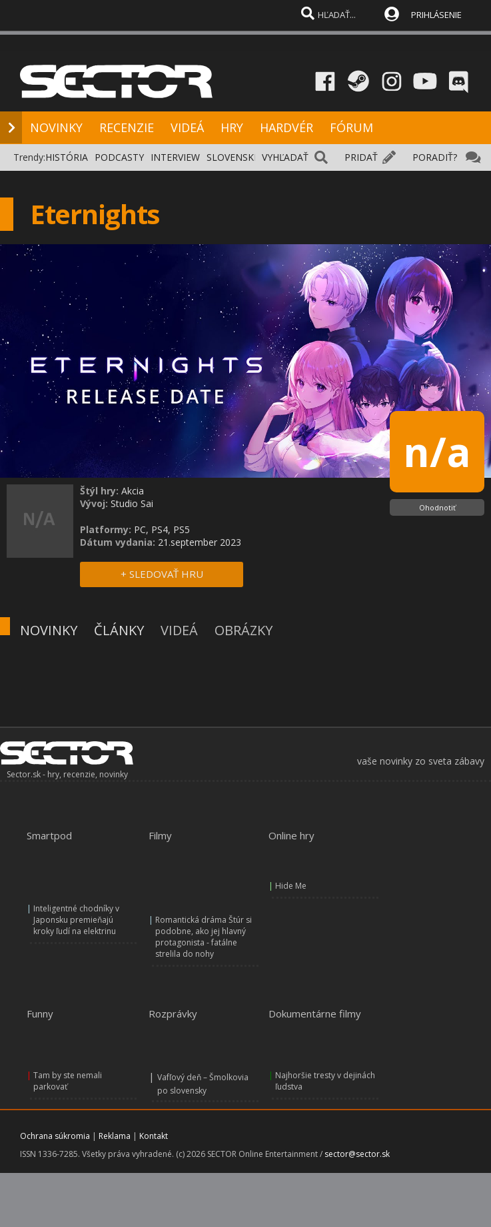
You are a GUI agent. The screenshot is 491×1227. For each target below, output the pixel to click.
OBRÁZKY (243, 630)
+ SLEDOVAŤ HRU (162, 573)
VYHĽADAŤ (285, 157)
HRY (232, 127)
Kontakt (153, 1136)
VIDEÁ (187, 127)
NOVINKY (56, 127)
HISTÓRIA (66, 157)
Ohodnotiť (437, 507)
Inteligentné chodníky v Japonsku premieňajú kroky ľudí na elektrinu (76, 920)
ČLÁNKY (119, 630)
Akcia (132, 490)
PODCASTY (119, 157)
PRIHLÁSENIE (436, 15)
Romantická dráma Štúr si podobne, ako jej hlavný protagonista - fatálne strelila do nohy (203, 936)
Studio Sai (132, 503)
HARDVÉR (286, 127)
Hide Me (290, 885)
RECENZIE (126, 127)
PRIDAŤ (361, 157)
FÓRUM (351, 127)
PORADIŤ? (434, 157)
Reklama (115, 1136)
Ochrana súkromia (55, 1136)
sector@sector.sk (357, 1154)
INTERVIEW (175, 157)
